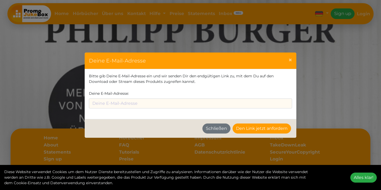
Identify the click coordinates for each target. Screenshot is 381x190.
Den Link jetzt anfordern (262, 128)
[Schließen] (290, 60)
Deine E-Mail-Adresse (108, 93)
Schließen (216, 128)
